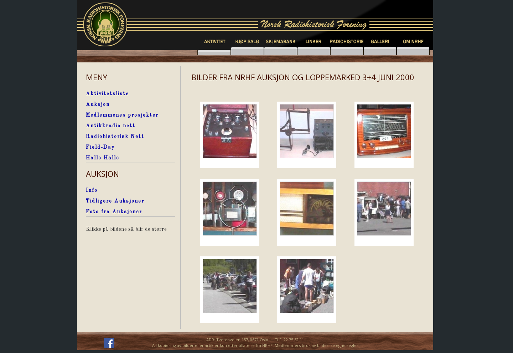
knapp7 (280, 51)
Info (92, 190)
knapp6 (413, 51)
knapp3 (313, 51)
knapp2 (247, 51)
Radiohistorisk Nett (115, 136)
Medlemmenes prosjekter (122, 115)
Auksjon (98, 104)
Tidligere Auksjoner (115, 201)
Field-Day (100, 147)
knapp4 (346, 51)
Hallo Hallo (102, 157)
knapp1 (214, 51)
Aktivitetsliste (107, 93)
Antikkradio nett (110, 125)
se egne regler (344, 345)
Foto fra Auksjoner (114, 211)
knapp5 (380, 51)
